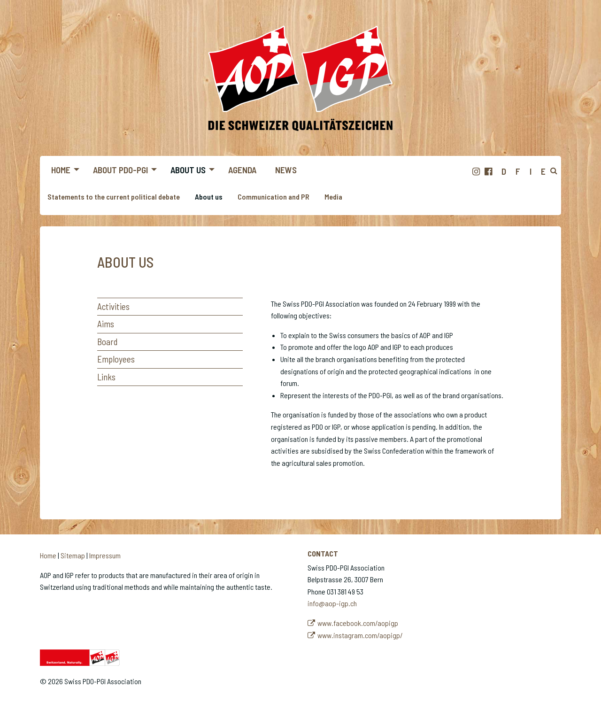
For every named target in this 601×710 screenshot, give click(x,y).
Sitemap (73, 555)
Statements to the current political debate (113, 196)
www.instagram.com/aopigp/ (360, 635)
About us (209, 196)
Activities (113, 306)
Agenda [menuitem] (242, 169)
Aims (105, 323)
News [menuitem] (286, 169)
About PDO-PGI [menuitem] (120, 169)
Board (107, 341)
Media (333, 196)
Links (106, 376)
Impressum (105, 555)
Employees (116, 359)
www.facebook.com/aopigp (357, 622)
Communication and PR (273, 196)
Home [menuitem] (60, 169)
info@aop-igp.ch (332, 603)
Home (48, 555)
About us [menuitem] (188, 169)
